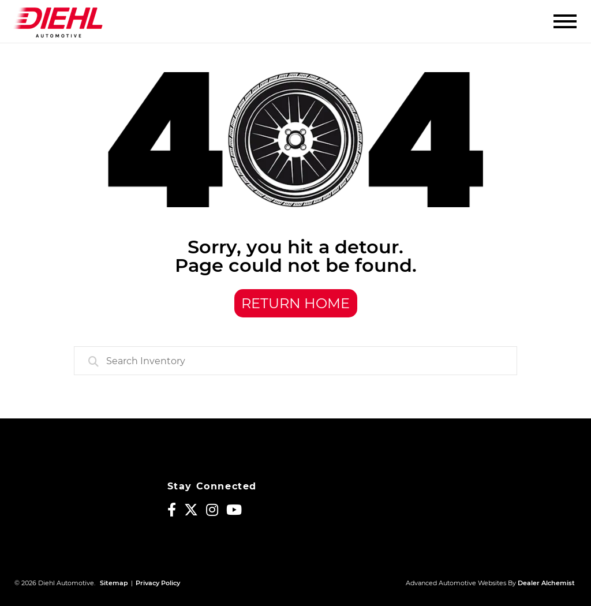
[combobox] (295, 360)
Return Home (295, 303)
